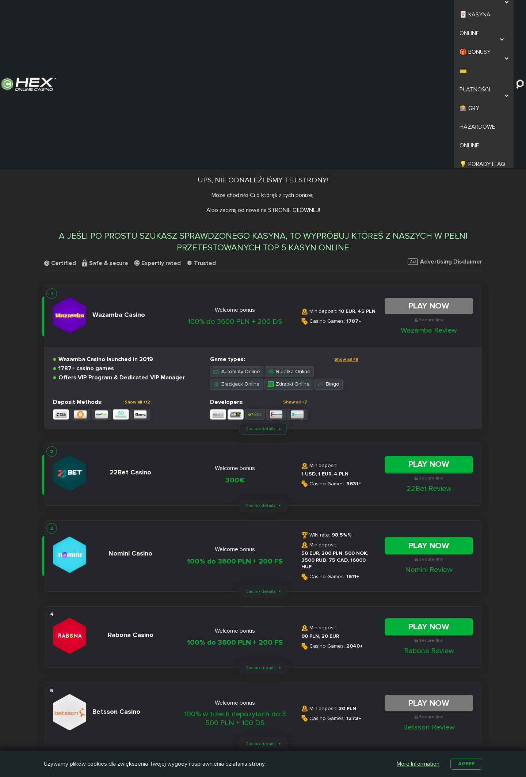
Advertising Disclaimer (445, 113)
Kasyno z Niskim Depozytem (300, 738)
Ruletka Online (289, 223)
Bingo (328, 236)
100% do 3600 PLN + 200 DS (235, 173)
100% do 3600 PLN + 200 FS (235, 413)
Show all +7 (295, 254)
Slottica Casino (242, 726)
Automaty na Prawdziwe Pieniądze (361, 738)
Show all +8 (346, 211)
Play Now (428, 158)
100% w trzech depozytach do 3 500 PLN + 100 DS (235, 570)
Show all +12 (137, 254)
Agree (465, 763)
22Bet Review (429, 340)
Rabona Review (429, 503)
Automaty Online (236, 223)
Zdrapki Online (289, 236)
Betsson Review (429, 579)
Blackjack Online (236, 236)
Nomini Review (429, 421)
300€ (235, 332)
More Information (416, 763)
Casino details (260, 281)
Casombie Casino (246, 735)
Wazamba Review (429, 182)
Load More (263, 619)
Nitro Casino (239, 718)
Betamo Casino (243, 743)
